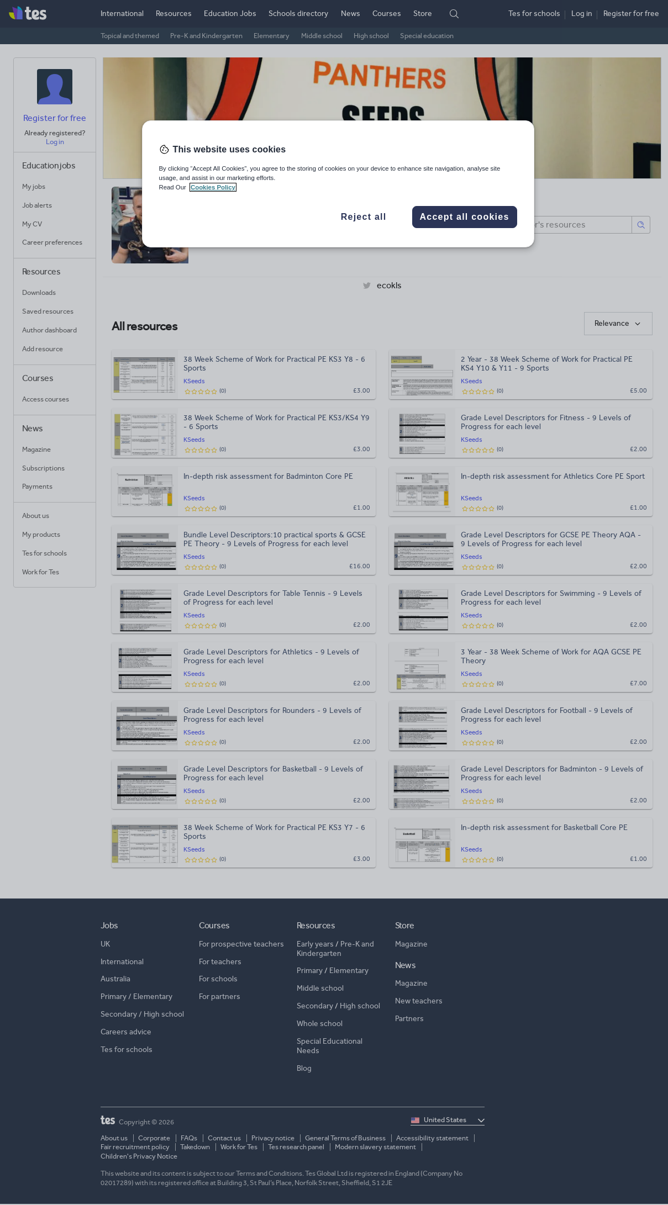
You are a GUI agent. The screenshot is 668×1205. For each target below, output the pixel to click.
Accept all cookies (464, 216)
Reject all (364, 216)
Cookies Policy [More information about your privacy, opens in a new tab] (213, 187)
